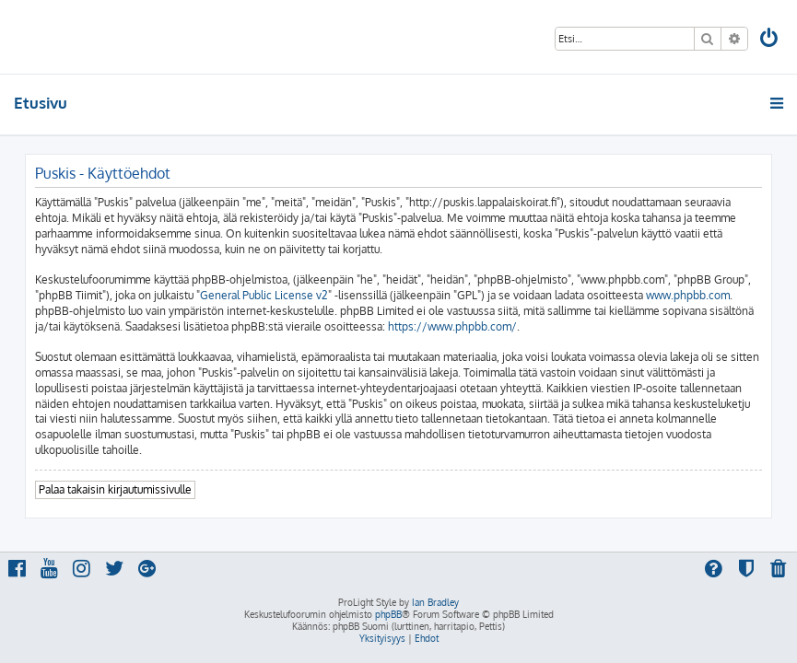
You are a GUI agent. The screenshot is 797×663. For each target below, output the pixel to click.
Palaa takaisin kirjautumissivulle (115, 489)
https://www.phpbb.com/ (452, 326)
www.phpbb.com (688, 295)
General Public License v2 (264, 295)
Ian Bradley (435, 602)
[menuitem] (770, 40)
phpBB (388, 614)
